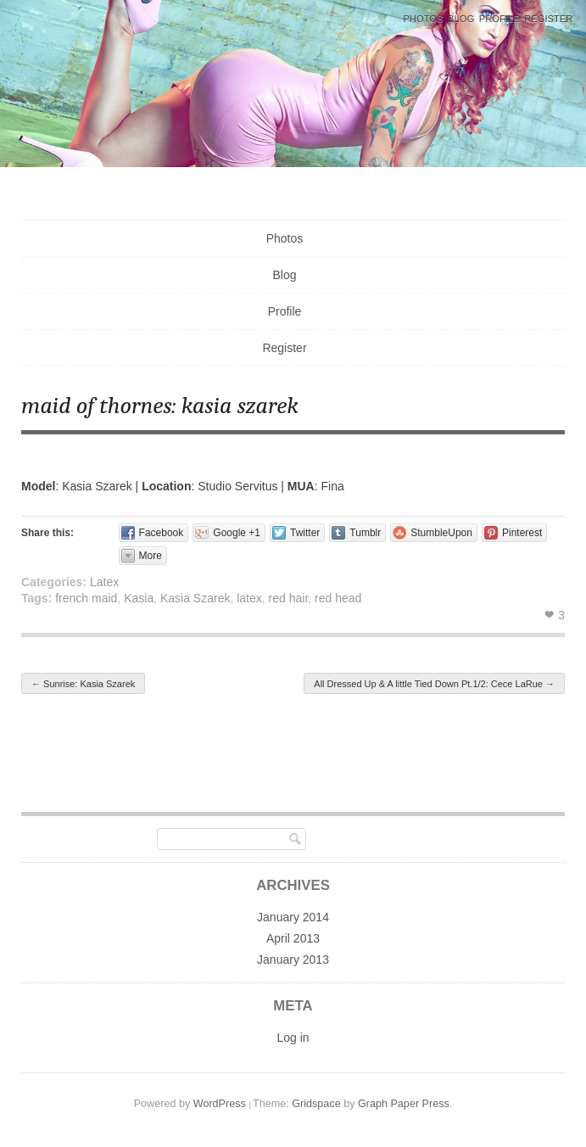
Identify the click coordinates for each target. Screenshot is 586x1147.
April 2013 (293, 938)
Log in (292, 1037)
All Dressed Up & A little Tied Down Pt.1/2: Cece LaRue (434, 684)
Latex (104, 582)
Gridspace (316, 1104)
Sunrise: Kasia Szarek (83, 684)
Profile (499, 19)
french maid (86, 598)
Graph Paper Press (403, 1104)
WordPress (219, 1104)
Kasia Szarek (195, 598)
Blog (461, 19)
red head (338, 598)
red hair (289, 598)
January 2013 (293, 959)
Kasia (138, 598)
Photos (423, 19)
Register (548, 19)
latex (249, 598)
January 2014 (293, 917)
